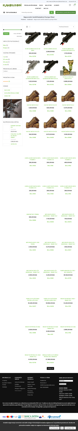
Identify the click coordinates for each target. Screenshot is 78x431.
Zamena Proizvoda (30, 404)
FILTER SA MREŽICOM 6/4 (50, 49)
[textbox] (13, 84)
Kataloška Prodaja (18, 394)
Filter (4, 45)
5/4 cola (5, 74)
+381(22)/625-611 (47, 392)
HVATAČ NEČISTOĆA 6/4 (68, 131)
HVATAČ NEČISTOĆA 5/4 (50, 131)
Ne (62, 428)
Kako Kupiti (31, 382)
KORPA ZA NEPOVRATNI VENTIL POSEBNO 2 (68, 158)
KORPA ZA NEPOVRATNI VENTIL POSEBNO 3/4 (33, 187)
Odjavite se (72, 1)
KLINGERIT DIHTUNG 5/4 (16, 152)
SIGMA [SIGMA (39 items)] (7, 115)
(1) (6, 98)
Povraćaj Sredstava (30, 391)
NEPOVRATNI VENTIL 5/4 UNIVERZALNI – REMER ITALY (33, 271)
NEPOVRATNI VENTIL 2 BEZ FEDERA (32, 243)
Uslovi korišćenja (19, 382)
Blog (3, 391)
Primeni (6, 33)
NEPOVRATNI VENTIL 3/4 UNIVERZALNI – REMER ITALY (68, 243)
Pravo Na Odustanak (31, 396)
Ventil (4, 53)
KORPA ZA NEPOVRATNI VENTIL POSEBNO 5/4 (50, 187)
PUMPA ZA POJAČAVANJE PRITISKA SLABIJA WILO (50, 299)
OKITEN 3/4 (14, 169)
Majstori (4, 389)
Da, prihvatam (54, 428)
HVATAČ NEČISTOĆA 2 (68, 105)
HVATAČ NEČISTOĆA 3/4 (32, 131)
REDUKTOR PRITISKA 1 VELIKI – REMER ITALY (68, 299)
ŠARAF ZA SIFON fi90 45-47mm (16, 177)
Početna (23, 19)
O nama (4, 380)
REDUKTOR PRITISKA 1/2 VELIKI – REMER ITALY (50, 327)
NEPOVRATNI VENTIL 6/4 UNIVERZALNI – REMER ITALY (50, 271)
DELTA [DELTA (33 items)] (7, 109)
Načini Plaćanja (32, 388)
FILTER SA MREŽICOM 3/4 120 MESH (32, 49)
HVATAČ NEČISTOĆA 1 (32, 105)
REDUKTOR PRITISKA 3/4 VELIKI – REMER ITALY (33, 355)
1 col (4, 61)
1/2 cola (5, 64)
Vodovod (29, 19)
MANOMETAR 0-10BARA (33, 214)
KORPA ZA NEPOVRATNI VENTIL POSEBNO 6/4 (68, 187)
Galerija (4, 387)
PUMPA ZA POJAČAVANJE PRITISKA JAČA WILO (32, 299)
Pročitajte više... (70, 428)
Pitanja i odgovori (20, 388)
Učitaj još (50, 368)
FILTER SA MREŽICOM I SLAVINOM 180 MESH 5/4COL (50, 77)
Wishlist (70, 5)
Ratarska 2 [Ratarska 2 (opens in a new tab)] (43, 383)
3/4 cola (5, 72)
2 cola (5, 69)
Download (18, 397)
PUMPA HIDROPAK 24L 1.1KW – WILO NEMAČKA (68, 271)
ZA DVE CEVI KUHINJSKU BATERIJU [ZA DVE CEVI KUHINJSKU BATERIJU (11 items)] (10, 119)
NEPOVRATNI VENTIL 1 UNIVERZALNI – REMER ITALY (50, 215)
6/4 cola (5, 77)
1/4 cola (5, 67)
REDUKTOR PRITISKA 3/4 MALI (68, 327)
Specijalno (6, 50)
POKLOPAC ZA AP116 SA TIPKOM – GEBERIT (16, 161)
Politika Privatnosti (18, 385)
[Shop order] (66, 26)
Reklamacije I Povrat (31, 400)
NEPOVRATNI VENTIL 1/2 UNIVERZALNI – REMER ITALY (68, 215)
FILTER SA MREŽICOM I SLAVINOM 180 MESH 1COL (68, 49)
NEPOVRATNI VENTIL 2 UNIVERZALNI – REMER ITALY (50, 243)
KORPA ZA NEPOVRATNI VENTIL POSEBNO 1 (33, 158)
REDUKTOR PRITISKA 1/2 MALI (32, 327)
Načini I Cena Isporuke (31, 385)
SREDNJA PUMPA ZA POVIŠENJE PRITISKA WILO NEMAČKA (50, 355)
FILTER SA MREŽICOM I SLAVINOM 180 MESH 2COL (33, 77)
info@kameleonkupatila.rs (47, 394)
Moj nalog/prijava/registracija (57, 1)
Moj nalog (5, 394)
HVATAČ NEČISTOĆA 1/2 (50, 105)
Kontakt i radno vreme (7, 383)
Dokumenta (18, 391)
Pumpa (5, 48)
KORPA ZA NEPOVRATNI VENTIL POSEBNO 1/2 (50, 158)
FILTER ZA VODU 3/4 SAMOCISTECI (68, 77)
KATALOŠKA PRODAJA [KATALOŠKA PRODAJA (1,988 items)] (11, 112)
